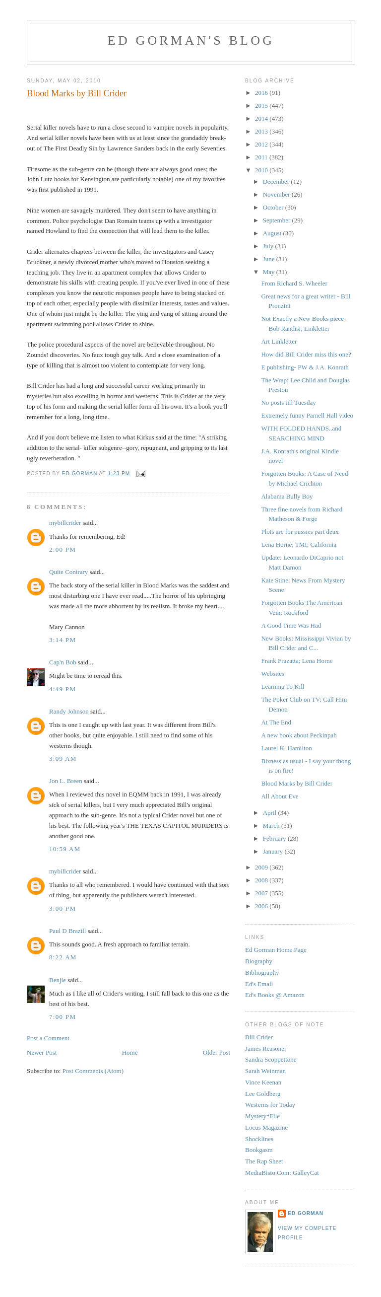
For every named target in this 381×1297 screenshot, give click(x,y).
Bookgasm (259, 1149)
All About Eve (279, 796)
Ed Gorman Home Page (276, 949)
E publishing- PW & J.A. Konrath (304, 367)
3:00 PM (62, 908)
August (273, 233)
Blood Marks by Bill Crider (296, 783)
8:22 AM (63, 957)
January (274, 851)
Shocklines (259, 1139)
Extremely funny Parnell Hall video (307, 415)
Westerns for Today (270, 1104)
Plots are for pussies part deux (299, 531)
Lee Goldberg (263, 1093)
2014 (262, 118)
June (269, 259)
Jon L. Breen (65, 781)
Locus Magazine (266, 1127)
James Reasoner (265, 1048)
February (275, 838)
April (270, 812)
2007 (262, 893)
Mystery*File (262, 1116)
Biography (258, 961)
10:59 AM (65, 849)
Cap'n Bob (62, 662)
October (274, 207)
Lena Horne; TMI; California (298, 544)
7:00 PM (62, 1016)
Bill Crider (259, 1037)
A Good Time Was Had (291, 625)
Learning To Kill (282, 686)
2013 (262, 131)
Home (130, 1052)
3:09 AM (63, 758)
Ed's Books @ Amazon (275, 995)
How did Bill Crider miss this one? (306, 354)
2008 (262, 880)
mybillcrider (65, 522)
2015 (262, 105)
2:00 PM (62, 549)
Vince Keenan (263, 1082)
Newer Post (42, 1052)
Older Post (216, 1052)
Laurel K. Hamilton (286, 748)
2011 (262, 157)
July (269, 246)
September (277, 220)
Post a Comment (48, 1038)
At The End (276, 722)
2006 (262, 906)
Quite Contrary (68, 572)
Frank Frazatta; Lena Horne (296, 660)
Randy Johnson (69, 711)
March (272, 825)
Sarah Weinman (265, 1071)
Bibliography (262, 972)
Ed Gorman (305, 1213)
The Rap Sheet (264, 1161)
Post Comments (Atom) (93, 1071)
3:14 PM (62, 640)
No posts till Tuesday (288, 402)
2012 (262, 144)
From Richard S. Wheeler (294, 283)
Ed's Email (259, 984)
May (269, 272)
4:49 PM (62, 689)
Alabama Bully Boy (287, 496)
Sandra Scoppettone (271, 1059)
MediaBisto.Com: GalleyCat (282, 1172)
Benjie (57, 980)
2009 (262, 867)
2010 (262, 170)
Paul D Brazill (67, 931)
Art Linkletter (279, 341)
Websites (272, 673)
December (277, 181)
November (277, 194)
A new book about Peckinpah (298, 735)
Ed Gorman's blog (191, 40)
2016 (262, 92)
